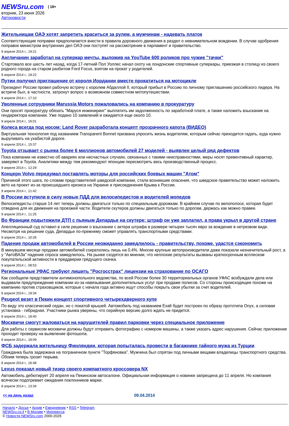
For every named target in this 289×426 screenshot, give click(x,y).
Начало (9, 408)
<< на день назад (18, 395)
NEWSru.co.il (13, 412)
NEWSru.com (22, 7)
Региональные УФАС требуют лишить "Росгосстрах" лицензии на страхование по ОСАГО (104, 271)
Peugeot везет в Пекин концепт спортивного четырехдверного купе (79, 299)
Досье (23, 408)
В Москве (35, 412)
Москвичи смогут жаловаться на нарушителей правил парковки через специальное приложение (113, 322)
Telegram (87, 408)
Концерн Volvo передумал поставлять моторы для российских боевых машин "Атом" (100, 173)
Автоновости (13, 17)
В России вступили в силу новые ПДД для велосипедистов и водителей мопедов (95, 197)
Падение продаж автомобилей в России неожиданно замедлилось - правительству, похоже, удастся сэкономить (131, 243)
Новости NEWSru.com (24, 416)
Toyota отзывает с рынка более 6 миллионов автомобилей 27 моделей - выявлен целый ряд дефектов (120, 150)
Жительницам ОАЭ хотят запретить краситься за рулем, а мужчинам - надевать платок (101, 34)
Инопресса (55, 412)
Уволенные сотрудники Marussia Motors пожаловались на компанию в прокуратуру (97, 104)
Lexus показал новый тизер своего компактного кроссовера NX (74, 369)
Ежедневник (55, 408)
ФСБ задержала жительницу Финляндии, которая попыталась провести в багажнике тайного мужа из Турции (127, 345)
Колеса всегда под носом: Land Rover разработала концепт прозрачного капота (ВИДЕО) (103, 127)
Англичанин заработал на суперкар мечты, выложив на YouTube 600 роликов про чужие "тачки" (112, 57)
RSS (72, 408)
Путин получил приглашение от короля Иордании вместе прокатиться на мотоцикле (98, 80)
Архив (37, 408)
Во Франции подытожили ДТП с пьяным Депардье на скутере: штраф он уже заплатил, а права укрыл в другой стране (138, 220)
